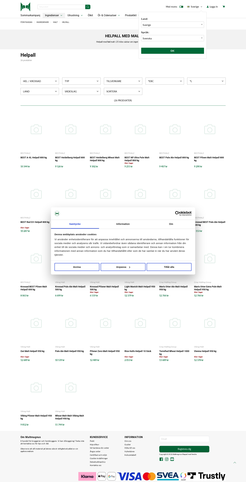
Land (40, 91)
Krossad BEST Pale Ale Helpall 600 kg (209, 223)
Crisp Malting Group (167, 282)
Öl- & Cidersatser (109, 15)
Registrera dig (184, 449)
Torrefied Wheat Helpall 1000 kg (174, 352)
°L (207, 81)
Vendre (194, 454)
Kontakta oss (95, 465)
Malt (55, 22)
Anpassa (123, 267)
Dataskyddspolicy (98, 462)
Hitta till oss (130, 448)
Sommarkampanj (30, 15)
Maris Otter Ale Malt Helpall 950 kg (173, 288)
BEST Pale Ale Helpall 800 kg (174, 157)
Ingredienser (54, 15)
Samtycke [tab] (75, 224)
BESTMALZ (25, 153)
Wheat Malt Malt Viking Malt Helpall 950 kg (69, 417)
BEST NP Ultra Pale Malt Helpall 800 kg (137, 159)
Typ (82, 81)
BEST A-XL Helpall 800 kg (34, 157)
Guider (128, 444)
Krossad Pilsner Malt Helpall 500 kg (104, 288)
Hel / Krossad (40, 81)
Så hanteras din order (99, 448)
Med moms (174, 7)
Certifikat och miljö (98, 455)
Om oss (128, 441)
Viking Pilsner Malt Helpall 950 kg (36, 417)
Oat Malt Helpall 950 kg (32, 351)
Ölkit (90, 15)
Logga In (212, 6)
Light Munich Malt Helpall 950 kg (140, 288)
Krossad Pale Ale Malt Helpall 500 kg (70, 288)
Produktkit (133, 15)
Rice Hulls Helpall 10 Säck (138, 351)
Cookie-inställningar (99, 458)
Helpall (65, 22)
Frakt (92, 441)
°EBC (165, 81)
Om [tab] (171, 224)
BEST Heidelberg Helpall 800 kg (70, 159)
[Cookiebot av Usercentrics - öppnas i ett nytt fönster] (177, 213)
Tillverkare (123, 81)
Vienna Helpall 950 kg (205, 351)
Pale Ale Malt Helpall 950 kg (69, 351)
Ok (173, 50)
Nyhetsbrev (130, 451)
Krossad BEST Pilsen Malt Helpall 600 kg (34, 288)
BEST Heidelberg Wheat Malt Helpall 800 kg (105, 159)
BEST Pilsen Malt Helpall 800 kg (209, 159)
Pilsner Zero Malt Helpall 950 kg (105, 352)
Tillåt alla (169, 267)
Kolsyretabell (130, 455)
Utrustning (75, 15)
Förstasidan (26, 22)
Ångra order (95, 451)
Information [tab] (123, 224)
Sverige (195, 6)
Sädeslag (82, 91)
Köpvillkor (94, 444)
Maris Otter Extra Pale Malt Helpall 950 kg (208, 288)
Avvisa (77, 267)
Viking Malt (60, 282)
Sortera (123, 91)
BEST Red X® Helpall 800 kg (35, 222)
